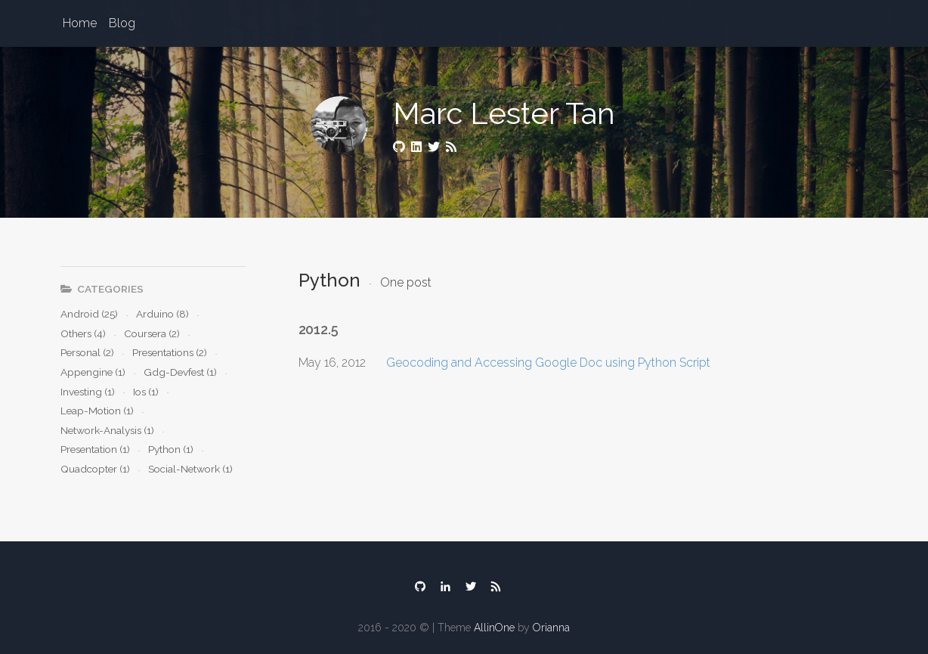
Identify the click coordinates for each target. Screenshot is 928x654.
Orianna (551, 627)
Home (80, 23)
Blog (122, 23)
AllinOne (494, 627)
